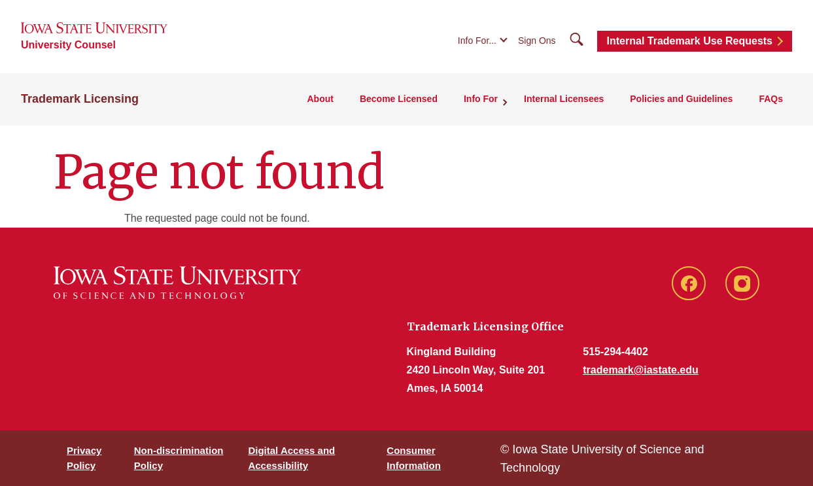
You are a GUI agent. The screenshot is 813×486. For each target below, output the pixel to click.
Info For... (477, 40)
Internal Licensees (564, 99)
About (320, 99)
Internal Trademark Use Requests (689, 40)
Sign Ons (537, 40)
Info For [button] (481, 99)
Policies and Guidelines (681, 99)
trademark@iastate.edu (641, 369)
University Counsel (68, 44)
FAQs (771, 99)
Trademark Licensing (80, 98)
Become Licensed (399, 99)
